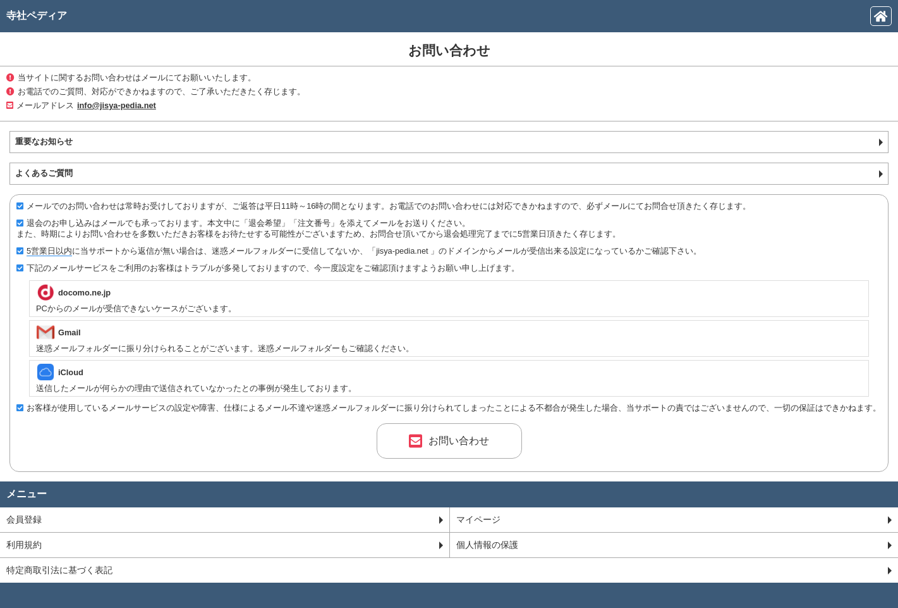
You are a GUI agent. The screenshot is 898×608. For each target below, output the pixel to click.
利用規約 (224, 545)
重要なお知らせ (449, 141)
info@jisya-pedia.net (116, 105)
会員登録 (224, 519)
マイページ (674, 519)
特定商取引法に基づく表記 (449, 570)
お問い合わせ (449, 441)
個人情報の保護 (674, 545)
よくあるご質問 (449, 173)
